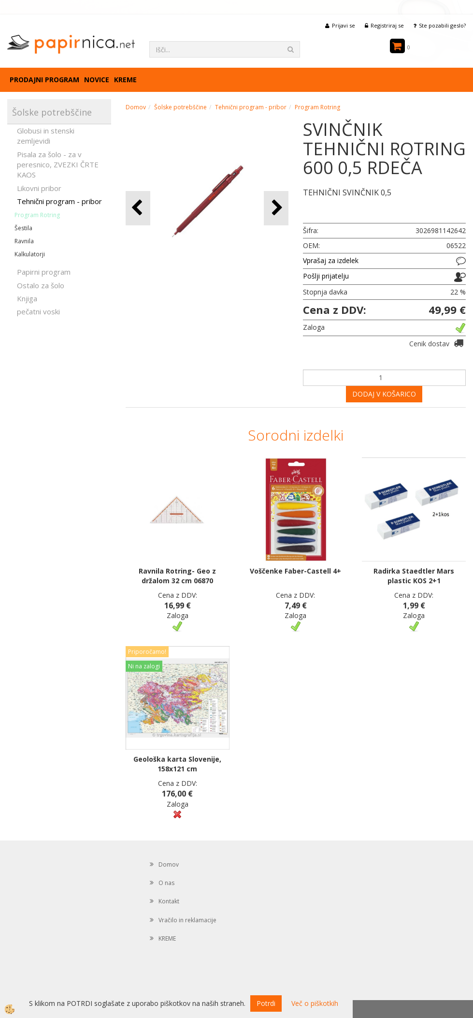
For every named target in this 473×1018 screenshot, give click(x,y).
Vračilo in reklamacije (187, 920)
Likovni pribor (39, 188)
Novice (96, 79)
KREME (125, 79)
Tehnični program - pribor (59, 201)
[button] (276, 208)
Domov (136, 107)
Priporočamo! (147, 652)
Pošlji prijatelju (326, 275)
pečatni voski (38, 311)
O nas (166, 883)
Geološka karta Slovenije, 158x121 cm (177, 763)
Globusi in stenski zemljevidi (45, 136)
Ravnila (24, 241)
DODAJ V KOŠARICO (384, 393)
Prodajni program (44, 79)
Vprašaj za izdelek (330, 260)
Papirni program (44, 272)
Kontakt (168, 901)
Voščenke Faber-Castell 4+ (295, 570)
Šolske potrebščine (180, 107)
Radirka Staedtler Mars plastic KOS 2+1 (413, 575)
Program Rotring (37, 215)
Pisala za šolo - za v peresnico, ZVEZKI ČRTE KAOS (58, 164)
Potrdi (266, 1003)
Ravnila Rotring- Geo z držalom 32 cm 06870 (177, 575)
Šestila (23, 228)
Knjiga (27, 298)
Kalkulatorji (29, 254)
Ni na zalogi (144, 666)
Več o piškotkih (314, 1003)
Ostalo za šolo (40, 285)
